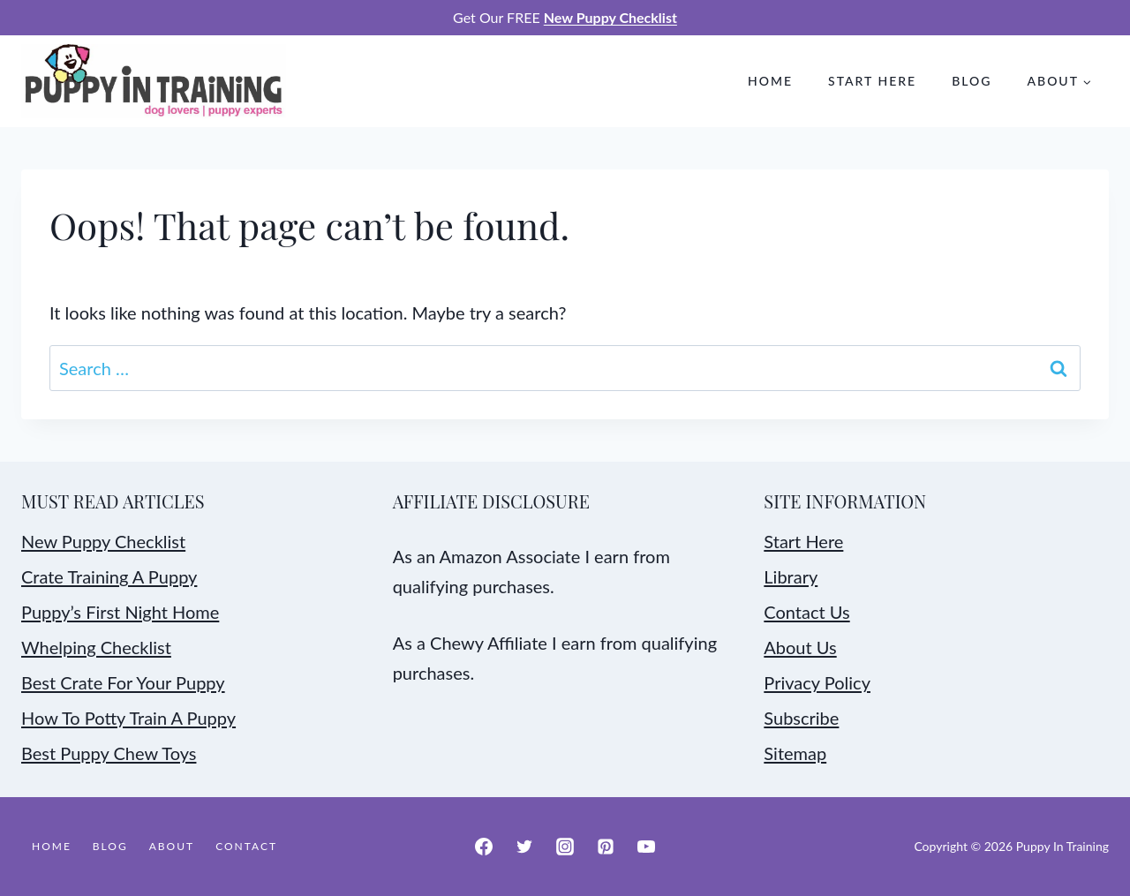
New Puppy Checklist (103, 541)
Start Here (872, 80)
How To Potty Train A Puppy (128, 717)
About (171, 846)
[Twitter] (524, 846)
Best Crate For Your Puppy (123, 682)
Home (770, 80)
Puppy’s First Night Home (120, 611)
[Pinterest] (605, 846)
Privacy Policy (817, 682)
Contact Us (806, 611)
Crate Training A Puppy (109, 576)
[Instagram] (565, 846)
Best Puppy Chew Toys (108, 753)
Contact (246, 846)
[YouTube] (646, 846)
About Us (800, 647)
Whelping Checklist (96, 647)
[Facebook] (483, 846)
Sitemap (795, 753)
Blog (971, 80)
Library (790, 576)
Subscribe (801, 717)
